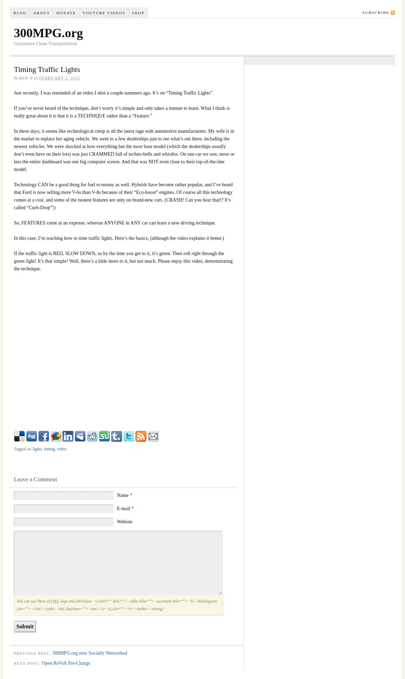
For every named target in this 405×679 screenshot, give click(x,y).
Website (125, 521)
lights (37, 449)
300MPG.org (48, 33)
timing (49, 449)
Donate (66, 13)
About (41, 13)
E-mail (125, 508)
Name (124, 495)
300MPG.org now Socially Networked (89, 653)
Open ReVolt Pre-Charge (66, 663)
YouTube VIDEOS (104, 13)
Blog (20, 13)
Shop (138, 13)
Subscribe (375, 12)
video (61, 449)
